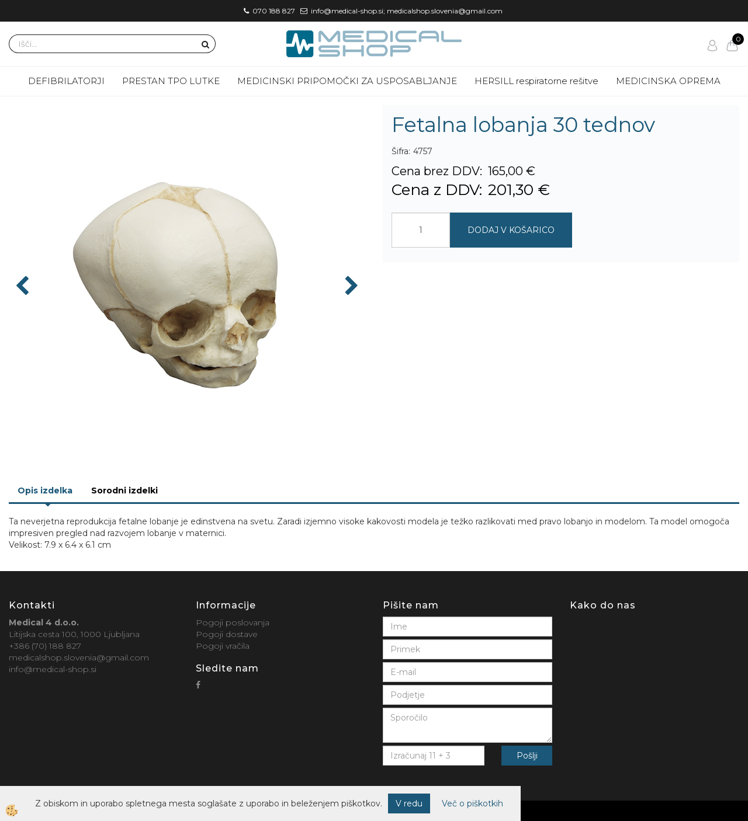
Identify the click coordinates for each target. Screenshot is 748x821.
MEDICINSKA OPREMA (668, 80)
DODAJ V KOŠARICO (511, 230)
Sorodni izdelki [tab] (124, 490)
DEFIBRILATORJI (66, 80)
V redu (409, 803)
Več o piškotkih (472, 803)
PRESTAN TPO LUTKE (171, 80)
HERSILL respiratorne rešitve (536, 80)
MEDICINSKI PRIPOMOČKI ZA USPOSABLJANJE (347, 80)
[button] (350, 286)
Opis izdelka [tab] (45, 490)
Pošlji (527, 755)
